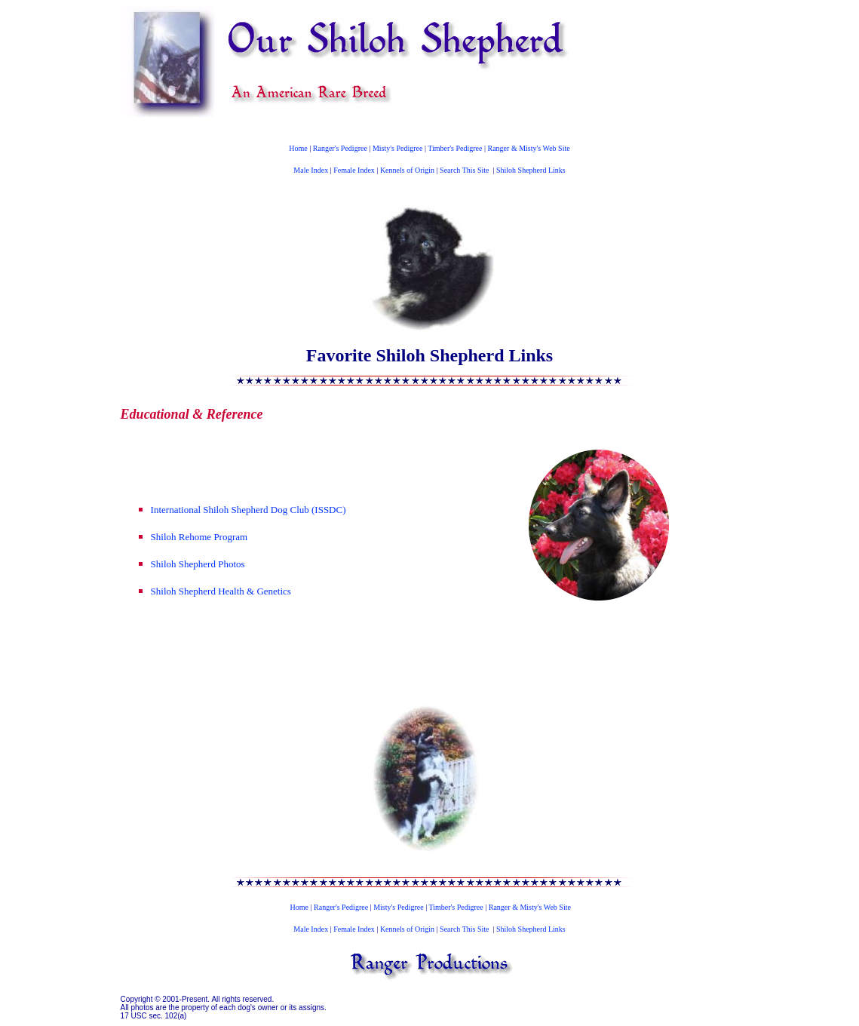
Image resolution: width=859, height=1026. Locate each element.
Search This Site (464, 170)
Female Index (354, 170)
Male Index (310, 170)
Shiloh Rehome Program (199, 536)
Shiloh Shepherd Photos (198, 564)
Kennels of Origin (407, 170)
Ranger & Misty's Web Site (529, 148)
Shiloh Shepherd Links (531, 170)
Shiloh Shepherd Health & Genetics (221, 591)
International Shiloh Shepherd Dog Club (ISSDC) (248, 509)
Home (298, 148)
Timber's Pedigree (455, 148)
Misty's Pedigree (398, 148)
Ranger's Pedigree (340, 148)
